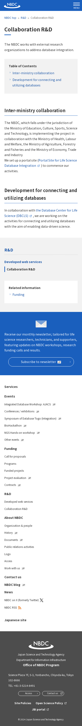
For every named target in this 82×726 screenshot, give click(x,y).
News (8, 592)
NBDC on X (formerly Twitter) (21, 600)
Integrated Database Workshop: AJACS (30, 404)
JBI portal (38, 709)
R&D (23, 17)
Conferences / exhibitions (21, 411)
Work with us (14, 568)
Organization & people (18, 525)
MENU (76, 6)
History (11, 532)
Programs (10, 463)
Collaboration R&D (21, 269)
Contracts (12, 485)
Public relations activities (19, 547)
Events (9, 396)
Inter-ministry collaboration (33, 73)
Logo (7, 554)
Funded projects (14, 470)
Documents (13, 540)
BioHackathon (15, 425)
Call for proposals (15, 456)
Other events (14, 439)
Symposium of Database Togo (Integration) (32, 418)
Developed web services (23, 262)
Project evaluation (17, 478)
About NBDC (13, 517)
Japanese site (15, 620)
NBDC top (10, 17)
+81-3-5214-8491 (24, 685)
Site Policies (22, 703)
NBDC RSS (10, 607)
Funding (18, 294)
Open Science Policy (49, 703)
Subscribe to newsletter (41, 362)
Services (11, 386)
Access (8, 561)
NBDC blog (14, 584)
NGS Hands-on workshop (22, 432)
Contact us (12, 577)
